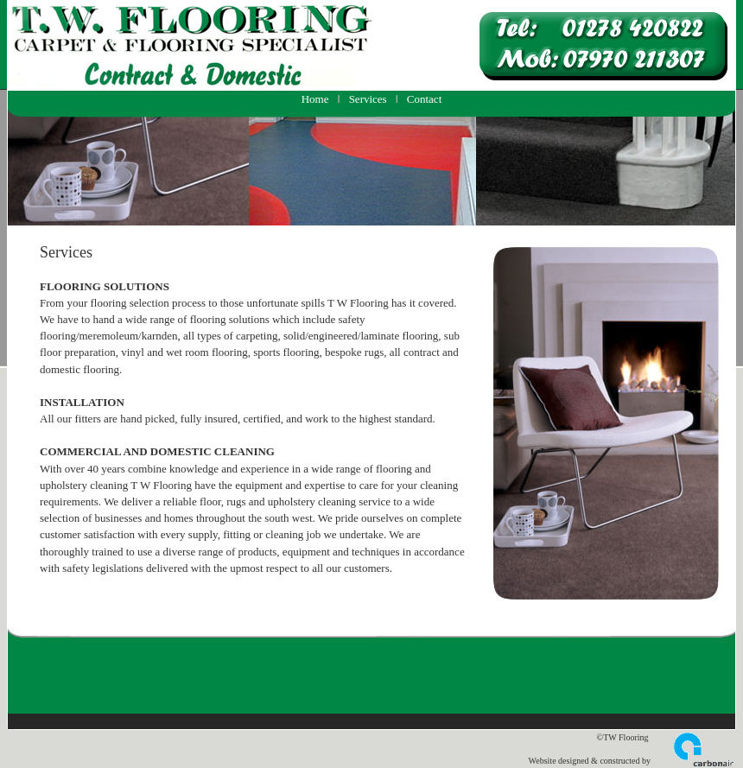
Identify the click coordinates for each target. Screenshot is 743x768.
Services (368, 98)
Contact (424, 98)
